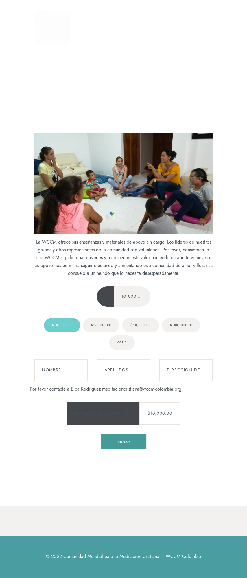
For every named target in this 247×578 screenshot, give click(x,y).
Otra (122, 343)
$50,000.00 (140, 325)
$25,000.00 (101, 325)
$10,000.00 (62, 325)
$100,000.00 (181, 325)
